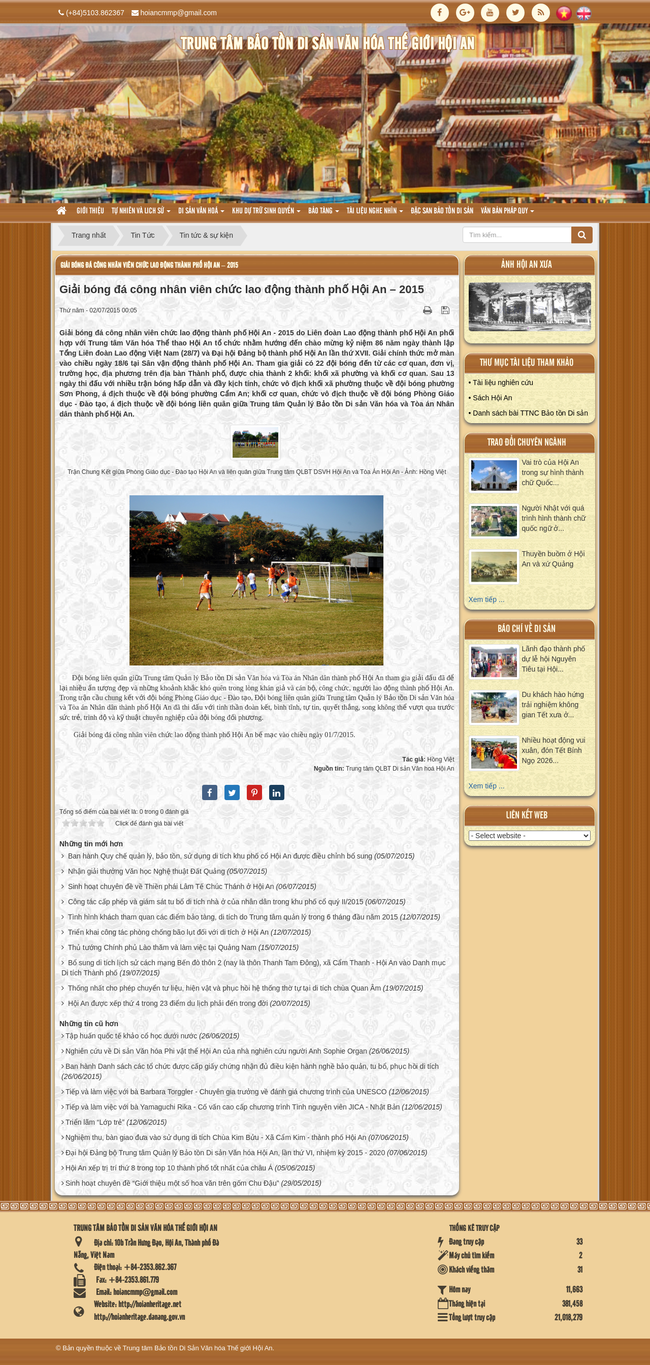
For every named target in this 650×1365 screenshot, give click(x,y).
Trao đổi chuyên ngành (527, 442)
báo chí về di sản (527, 629)
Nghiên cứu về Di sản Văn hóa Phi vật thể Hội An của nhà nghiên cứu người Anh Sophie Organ (216, 1051)
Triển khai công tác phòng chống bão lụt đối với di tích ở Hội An (168, 932)
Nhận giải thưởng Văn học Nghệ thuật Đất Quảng (146, 871)
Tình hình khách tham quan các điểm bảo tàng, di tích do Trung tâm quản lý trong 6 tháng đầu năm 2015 (233, 917)
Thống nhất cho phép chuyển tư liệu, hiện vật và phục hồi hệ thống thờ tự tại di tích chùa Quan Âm (224, 988)
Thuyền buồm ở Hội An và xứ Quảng (553, 559)
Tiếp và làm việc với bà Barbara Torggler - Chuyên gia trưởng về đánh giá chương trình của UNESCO (226, 1092)
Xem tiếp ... (487, 599)
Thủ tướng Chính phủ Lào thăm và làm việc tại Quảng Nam (162, 947)
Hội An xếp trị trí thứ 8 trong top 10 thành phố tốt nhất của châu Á (169, 1168)
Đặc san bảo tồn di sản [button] (442, 211)
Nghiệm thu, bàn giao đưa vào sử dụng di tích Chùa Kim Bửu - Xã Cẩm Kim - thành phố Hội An (216, 1137)
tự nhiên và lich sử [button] (141, 214)
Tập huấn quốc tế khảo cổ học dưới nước (131, 1036)
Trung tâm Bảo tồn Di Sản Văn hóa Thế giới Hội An (198, 1348)
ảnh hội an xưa (526, 265)
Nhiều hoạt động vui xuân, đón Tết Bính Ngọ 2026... (554, 750)
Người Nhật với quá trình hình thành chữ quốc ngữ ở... (554, 518)
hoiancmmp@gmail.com (179, 13)
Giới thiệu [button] (90, 211)
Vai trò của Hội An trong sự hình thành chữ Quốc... (553, 472)
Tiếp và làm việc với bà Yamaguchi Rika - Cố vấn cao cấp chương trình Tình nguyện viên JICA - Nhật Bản (233, 1107)
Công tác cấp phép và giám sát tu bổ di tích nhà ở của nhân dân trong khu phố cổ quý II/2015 (216, 902)
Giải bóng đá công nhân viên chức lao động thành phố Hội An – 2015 (149, 265)
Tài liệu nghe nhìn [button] (375, 214)
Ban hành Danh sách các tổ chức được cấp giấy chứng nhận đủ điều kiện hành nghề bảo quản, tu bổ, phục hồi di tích (252, 1066)
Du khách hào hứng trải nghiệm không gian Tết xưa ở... (553, 704)
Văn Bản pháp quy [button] (507, 214)
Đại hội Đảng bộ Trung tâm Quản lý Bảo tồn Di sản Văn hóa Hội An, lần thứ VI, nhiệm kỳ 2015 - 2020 (225, 1153)
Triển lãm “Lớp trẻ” (95, 1122)
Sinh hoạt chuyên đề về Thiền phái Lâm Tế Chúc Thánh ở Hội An (171, 886)
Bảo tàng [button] (323, 214)
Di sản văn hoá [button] (201, 214)
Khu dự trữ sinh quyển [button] (266, 214)
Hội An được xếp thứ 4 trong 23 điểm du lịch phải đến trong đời (168, 1003)
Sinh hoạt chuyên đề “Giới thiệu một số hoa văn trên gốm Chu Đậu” (172, 1183)
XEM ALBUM (530, 309)
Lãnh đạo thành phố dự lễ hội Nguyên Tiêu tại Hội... (554, 659)
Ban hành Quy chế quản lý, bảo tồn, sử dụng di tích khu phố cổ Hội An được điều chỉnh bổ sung (220, 856)
